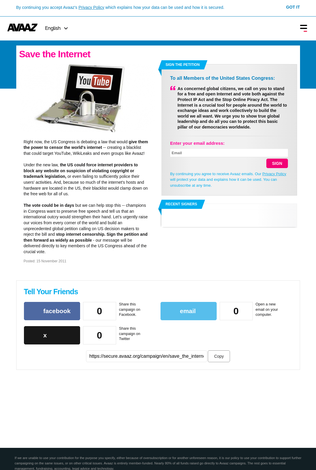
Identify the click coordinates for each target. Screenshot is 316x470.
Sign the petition (183, 65)
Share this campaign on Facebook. (129, 309)
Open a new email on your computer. (267, 309)
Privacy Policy (91, 7)
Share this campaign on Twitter (129, 333)
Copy (219, 356)
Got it (293, 7)
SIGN (277, 163)
